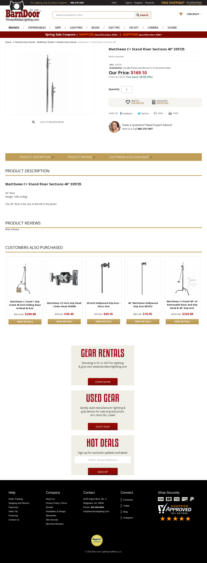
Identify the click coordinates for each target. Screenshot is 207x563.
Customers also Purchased (129, 157)
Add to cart (159, 89)
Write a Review (116, 56)
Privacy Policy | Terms (56, 503)
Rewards (149, 2)
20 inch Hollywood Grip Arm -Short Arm (104, 304)
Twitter (125, 506)
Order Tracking (16, 499)
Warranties (51, 515)
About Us (50, 499)
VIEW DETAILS (25, 321)
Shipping (162, 102)
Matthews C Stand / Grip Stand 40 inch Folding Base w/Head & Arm (25, 305)
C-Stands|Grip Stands (24, 42)
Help (114, 2)
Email (160, 113)
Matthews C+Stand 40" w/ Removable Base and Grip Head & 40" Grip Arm (182, 305)
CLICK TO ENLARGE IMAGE (52, 122)
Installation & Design (56, 511)
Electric (114, 27)
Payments (13, 507)
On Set (134, 27)
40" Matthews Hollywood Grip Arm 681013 (143, 304)
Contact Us (14, 519)
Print (175, 113)
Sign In (128, 2)
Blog (124, 512)
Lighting (76, 27)
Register (139, 2)
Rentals (49, 507)
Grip (58, 27)
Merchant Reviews (55, 524)
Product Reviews (80, 157)
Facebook (127, 500)
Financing (13, 515)
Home (8, 42)
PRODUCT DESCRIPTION (35, 157)
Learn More (103, 381)
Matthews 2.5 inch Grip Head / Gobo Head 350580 (64, 304)
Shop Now (103, 426)
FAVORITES (137, 102)
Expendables (37, 27)
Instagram (127, 518)
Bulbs (96, 27)
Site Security (52, 519)
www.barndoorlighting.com (110, 366)
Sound (172, 27)
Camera (153, 27)
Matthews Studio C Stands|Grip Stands (57, 42)
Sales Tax (13, 511)
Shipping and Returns (19, 503)
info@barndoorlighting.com (96, 511)
